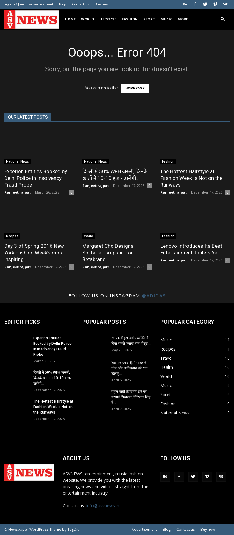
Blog (62, 4)
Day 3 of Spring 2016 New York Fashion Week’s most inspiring (34, 252)
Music (166, 19)
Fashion (130, 19)
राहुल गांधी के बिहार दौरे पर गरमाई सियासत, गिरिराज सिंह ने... (130, 397)
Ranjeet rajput (17, 192)
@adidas (154, 295)
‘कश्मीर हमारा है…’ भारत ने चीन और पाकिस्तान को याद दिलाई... (129, 368)
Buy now (102, 4)
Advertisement (41, 4)
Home (70, 19)
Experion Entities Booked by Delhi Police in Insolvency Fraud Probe (35, 178)
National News (17, 161)
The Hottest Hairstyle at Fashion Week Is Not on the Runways (191, 178)
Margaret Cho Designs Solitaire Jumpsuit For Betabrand (107, 252)
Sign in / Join (14, 4)
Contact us (80, 4)
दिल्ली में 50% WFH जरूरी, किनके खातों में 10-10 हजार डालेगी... (52, 378)
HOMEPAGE (135, 88)
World (87, 19)
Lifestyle (107, 19)
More (183, 19)
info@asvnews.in (102, 506)
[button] (222, 19)
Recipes (12, 236)
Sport (149, 19)
